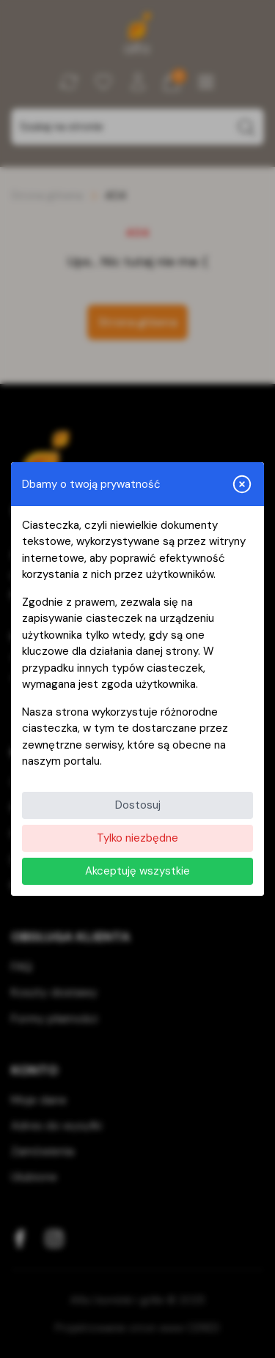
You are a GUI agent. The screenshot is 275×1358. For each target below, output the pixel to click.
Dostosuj (138, 805)
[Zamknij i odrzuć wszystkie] (242, 484)
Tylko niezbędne (137, 838)
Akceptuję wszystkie (137, 871)
